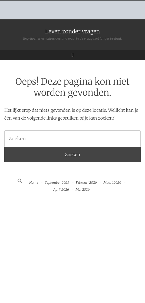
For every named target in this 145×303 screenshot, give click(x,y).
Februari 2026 (86, 182)
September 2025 (57, 182)
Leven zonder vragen (72, 31)
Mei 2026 (83, 189)
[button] (20, 182)
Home (33, 182)
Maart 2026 (112, 182)
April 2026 (61, 189)
